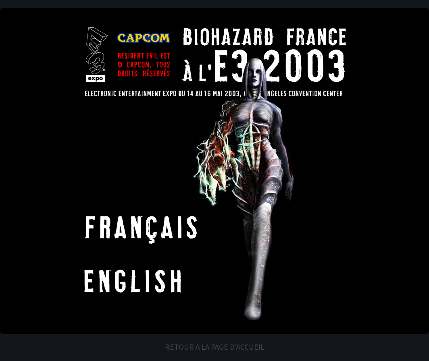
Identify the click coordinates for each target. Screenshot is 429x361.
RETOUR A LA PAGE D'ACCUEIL (214, 347)
